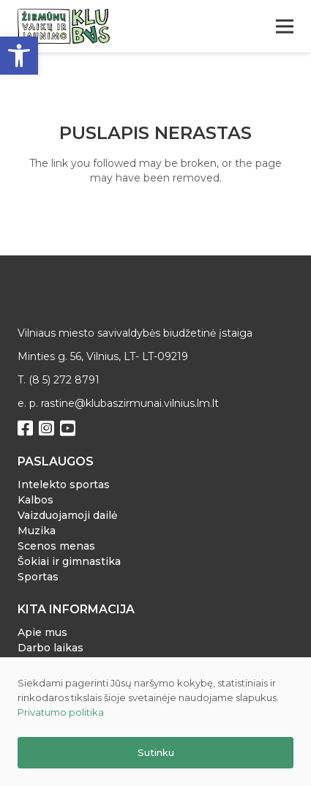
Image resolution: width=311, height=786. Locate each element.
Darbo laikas (50, 647)
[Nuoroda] (64, 26)
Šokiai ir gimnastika (69, 561)
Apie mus (42, 632)
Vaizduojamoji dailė (68, 515)
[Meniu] (284, 26)
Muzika (37, 530)
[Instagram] (46, 428)
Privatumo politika (61, 712)
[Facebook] (25, 428)
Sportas (38, 576)
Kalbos (35, 499)
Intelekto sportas (64, 484)
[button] (19, 56)
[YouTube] (67, 428)
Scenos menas (56, 546)
